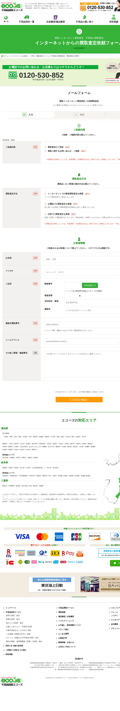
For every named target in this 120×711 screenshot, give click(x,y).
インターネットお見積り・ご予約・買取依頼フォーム (31, 56)
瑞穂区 (41, 437)
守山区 (67, 437)
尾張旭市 (42, 444)
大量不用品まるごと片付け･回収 (18, 630)
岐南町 (4, 468)
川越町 (41, 486)
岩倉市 (28, 444)
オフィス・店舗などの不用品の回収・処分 (22, 638)
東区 (11, 437)
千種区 (6, 437)
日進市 (16, 447)
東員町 (18, 486)
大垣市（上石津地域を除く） (35, 468)
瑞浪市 (38, 476)
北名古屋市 (24, 447)
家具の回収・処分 (13, 615)
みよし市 (38, 447)
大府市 (49, 444)
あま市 (31, 447)
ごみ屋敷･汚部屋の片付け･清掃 (18, 634)
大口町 (81, 447)
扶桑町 (87, 447)
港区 (58, 437)
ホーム (5, 56)
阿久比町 (5, 457)
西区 (19, 437)
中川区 (53, 437)
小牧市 (66, 444)
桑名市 (4, 486)
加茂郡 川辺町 (62, 476)
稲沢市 (16, 444)
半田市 (18, 457)
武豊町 (12, 457)
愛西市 (4, 444)
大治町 (63, 447)
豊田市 (34, 449)
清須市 (55, 444)
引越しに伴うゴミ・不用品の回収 (19, 627)
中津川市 (32, 476)
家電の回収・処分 (13, 619)
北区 (15, 437)
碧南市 (30, 457)
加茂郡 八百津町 (74, 476)
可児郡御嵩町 (23, 476)
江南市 (60, 444)
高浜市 (22, 449)
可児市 (49, 468)
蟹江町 (69, 447)
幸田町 (35, 457)
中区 (30, 437)
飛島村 (57, 447)
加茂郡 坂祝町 (85, 476)
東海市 (90, 444)
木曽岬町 (11, 486)
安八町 (22, 468)
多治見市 (56, 468)
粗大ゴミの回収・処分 (14, 623)
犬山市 (22, 444)
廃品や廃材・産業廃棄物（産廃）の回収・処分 (24, 641)
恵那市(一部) (46, 476)
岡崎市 (10, 449)
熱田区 (47, 437)
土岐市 (54, 476)
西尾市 (24, 457)
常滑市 (4, 447)
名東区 (78, 437)
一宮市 (10, 444)
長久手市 (51, 447)
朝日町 (35, 486)
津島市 (84, 444)
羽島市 (16, 468)
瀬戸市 (72, 444)
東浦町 (93, 447)
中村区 (25, 437)
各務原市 (5, 476)
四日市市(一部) (27, 486)
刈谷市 (16, 449)
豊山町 (75, 447)
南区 (62, 437)
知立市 (28, 449)
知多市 (78, 444)
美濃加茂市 (13, 476)
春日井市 (35, 444)
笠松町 (10, 468)
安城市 (4, 449)
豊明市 (10, 447)
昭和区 (35, 437)
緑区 (72, 437)
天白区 (84, 437)
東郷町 (44, 447)
